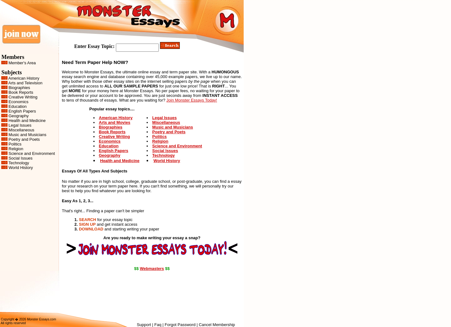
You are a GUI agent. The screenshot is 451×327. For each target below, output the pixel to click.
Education (17, 106)
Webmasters (152, 268)
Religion (15, 148)
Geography (18, 115)
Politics (14, 144)
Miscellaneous (21, 130)
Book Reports (20, 92)
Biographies (19, 87)
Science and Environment (31, 153)
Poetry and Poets (24, 139)
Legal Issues (19, 125)
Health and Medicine (27, 120)
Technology (18, 163)
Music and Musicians (27, 134)
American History (23, 78)
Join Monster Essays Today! (191, 100)
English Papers (22, 111)
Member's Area (22, 63)
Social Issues (20, 158)
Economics (18, 101)
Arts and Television (25, 83)
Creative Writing (22, 97)
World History (20, 167)
